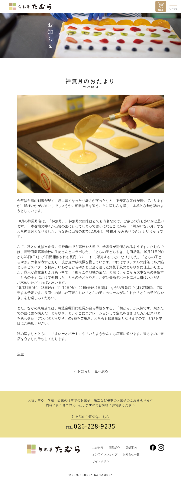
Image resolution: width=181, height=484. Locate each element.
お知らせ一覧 (131, 454)
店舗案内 (131, 447)
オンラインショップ (104, 454)
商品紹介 (114, 447)
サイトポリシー (102, 461)
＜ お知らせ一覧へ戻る (90, 371)
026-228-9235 (94, 426)
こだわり (97, 447)
